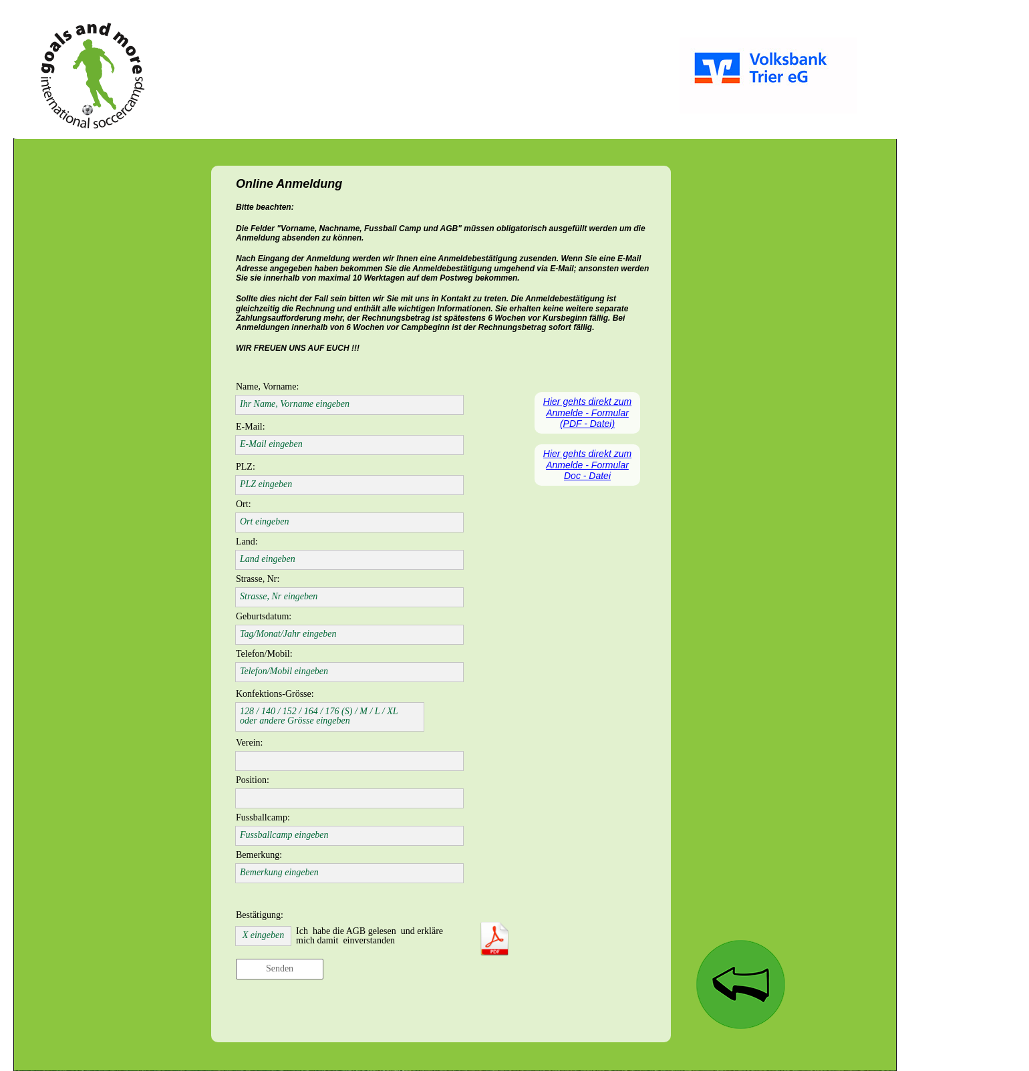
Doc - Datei (587, 475)
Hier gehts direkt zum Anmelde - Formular (587, 459)
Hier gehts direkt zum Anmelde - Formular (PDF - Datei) (587, 413)
